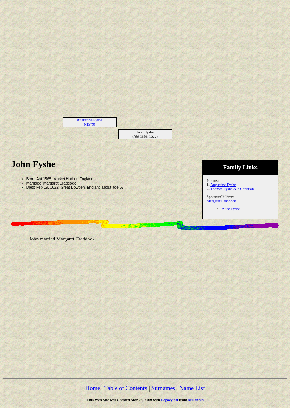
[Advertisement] (145, 56)
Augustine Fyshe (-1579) (89, 122)
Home (92, 388)
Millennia (196, 400)
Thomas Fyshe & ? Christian (232, 189)
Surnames (163, 388)
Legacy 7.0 (169, 400)
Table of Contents (125, 388)
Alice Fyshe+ (232, 209)
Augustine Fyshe (223, 185)
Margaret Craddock (221, 201)
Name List (192, 388)
